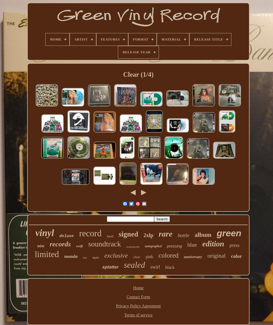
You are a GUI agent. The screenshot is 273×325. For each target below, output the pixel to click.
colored (169, 255)
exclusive (116, 255)
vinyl (44, 233)
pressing (174, 246)
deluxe (66, 236)
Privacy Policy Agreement (138, 306)
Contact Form (138, 297)
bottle (183, 235)
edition (213, 243)
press (234, 245)
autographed (153, 246)
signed (128, 234)
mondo (71, 256)
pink (149, 256)
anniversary (193, 257)
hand (110, 236)
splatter (110, 267)
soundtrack (104, 244)
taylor (96, 257)
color (236, 256)
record (90, 233)
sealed (134, 265)
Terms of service (138, 315)
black (170, 267)
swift (79, 246)
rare (165, 233)
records (60, 244)
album (203, 234)
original (216, 255)
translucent (133, 246)
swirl (155, 267)
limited (47, 254)
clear (136, 257)
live (85, 257)
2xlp (148, 235)
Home (138, 288)
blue (192, 245)
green (229, 233)
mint (40, 246)
